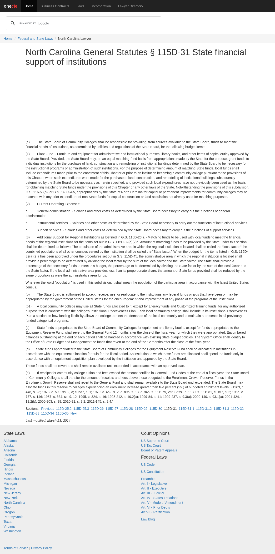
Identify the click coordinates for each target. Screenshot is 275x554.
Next (73, 413)
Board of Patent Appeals (159, 450)
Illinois (8, 469)
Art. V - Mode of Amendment (162, 503)
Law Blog (148, 519)
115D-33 (32, 413)
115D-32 (237, 409)
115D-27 (111, 409)
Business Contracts (54, 6)
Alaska (9, 445)
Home (29, 6)
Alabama (10, 441)
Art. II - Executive (154, 488)
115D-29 (141, 409)
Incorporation (101, 6)
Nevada (9, 488)
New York (11, 498)
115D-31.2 (204, 409)
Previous (47, 409)
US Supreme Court (155, 441)
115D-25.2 (63, 409)
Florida (9, 460)
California (11, 455)
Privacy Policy (41, 548)
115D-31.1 (186, 409)
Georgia (9, 464)
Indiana (9, 474)
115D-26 (97, 409)
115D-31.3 (221, 409)
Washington (12, 531)
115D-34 (47, 413)
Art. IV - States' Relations (159, 498)
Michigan (10, 483)
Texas (8, 522)
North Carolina (14, 503)
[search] (83, 23)
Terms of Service (16, 548)
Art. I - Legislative (154, 483)
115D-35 (62, 413)
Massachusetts (15, 479)
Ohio (7, 507)
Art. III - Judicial (152, 493)
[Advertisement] (138, 103)
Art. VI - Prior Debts (155, 507)
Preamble (148, 479)
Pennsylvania (13, 517)
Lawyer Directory (130, 6)
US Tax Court (151, 445)
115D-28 (126, 409)
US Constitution (152, 472)
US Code (148, 464)
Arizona (9, 450)
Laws (80, 6)
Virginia (9, 526)
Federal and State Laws (35, 38)
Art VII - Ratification (155, 512)
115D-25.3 (81, 409)
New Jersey (12, 493)
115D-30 (155, 409)
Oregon (9, 512)
